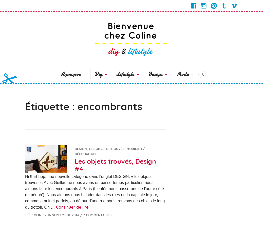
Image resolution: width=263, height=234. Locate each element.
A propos (71, 74)
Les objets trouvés (106, 149)
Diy (98, 74)
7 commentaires (97, 215)
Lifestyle (125, 74)
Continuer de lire (72, 207)
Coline (37, 215)
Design (155, 74)
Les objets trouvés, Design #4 (115, 165)
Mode (182, 74)
